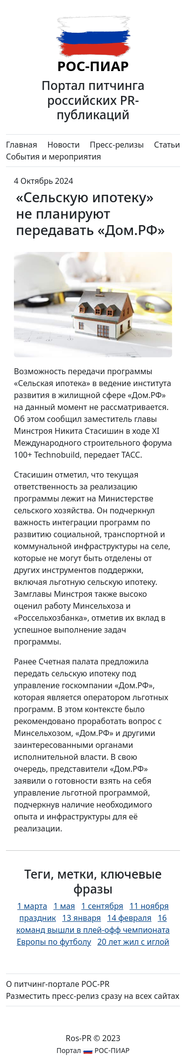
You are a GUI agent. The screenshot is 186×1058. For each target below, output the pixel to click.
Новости (63, 144)
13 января (81, 917)
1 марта (32, 905)
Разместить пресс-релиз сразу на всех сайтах (92, 995)
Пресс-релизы (117, 144)
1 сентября (102, 905)
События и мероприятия (53, 156)
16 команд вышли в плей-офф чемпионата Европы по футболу (93, 929)
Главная (21, 144)
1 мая (64, 905)
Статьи (167, 144)
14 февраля (129, 917)
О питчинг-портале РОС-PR (58, 983)
